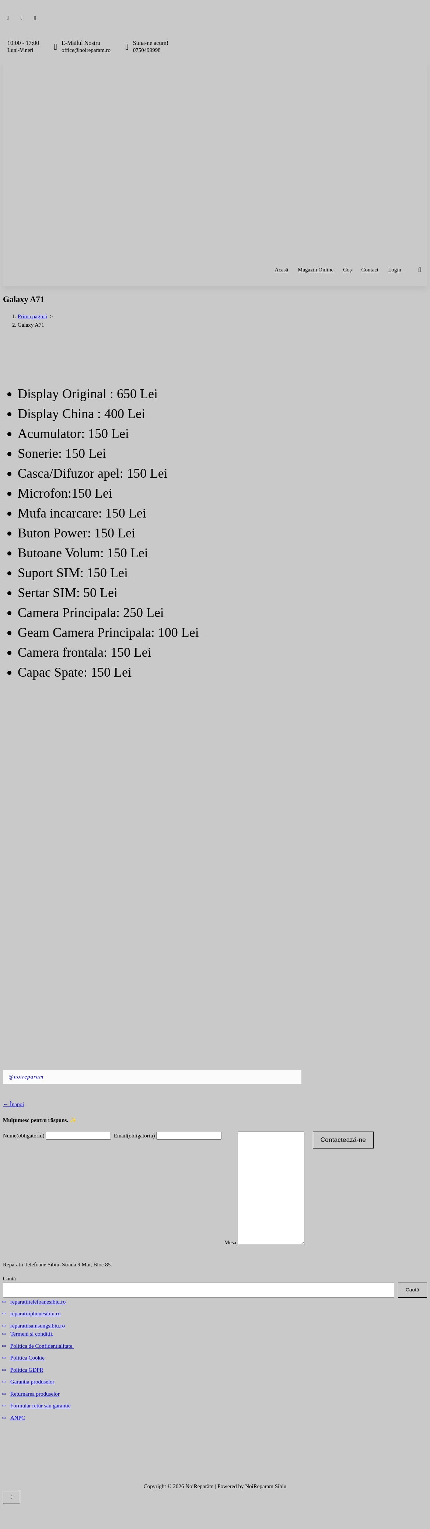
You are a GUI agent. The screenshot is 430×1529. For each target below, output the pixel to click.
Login (394, 270)
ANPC (17, 1440)
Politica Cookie (27, 1380)
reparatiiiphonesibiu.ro (35, 1336)
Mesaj (231, 1264)
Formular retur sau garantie (40, 1428)
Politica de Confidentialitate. (42, 1368)
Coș (347, 270)
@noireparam (25, 1077)
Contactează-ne (350, 1139)
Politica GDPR (26, 1392)
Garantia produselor (32, 1404)
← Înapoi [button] (13, 1104)
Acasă (281, 270)
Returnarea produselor (35, 1416)
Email (134, 1136)
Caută (9, 1301)
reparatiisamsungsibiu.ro (37, 1348)
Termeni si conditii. (31, 1356)
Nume (24, 1136)
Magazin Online (315, 270)
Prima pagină (32, 316)
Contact (370, 270)
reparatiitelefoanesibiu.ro (38, 1324)
